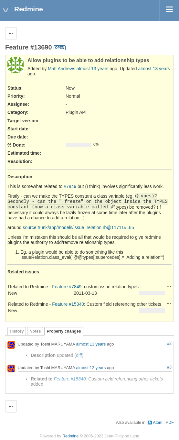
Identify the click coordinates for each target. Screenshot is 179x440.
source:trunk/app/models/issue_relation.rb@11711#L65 (78, 227)
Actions (169, 286)
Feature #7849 (66, 286)
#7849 (70, 186)
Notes (35, 331)
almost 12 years (91, 367)
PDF (170, 422)
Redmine (70, 436)
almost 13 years (93, 68)
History (17, 331)
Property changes (64, 331)
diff (79, 355)
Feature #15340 (68, 304)
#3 (169, 367)
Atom (157, 422)
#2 (169, 343)
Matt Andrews (61, 68)
